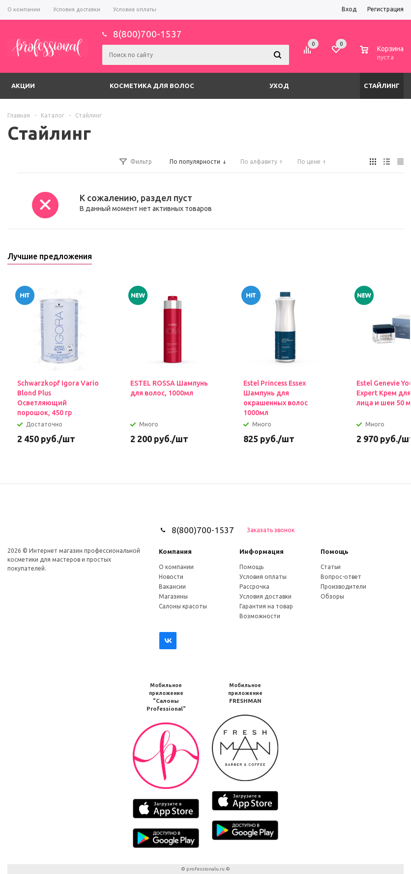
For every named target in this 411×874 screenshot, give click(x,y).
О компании (176, 567)
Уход (279, 85)
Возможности (259, 616)
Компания (175, 551)
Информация (261, 551)
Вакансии (172, 586)
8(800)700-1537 (147, 34)
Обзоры (332, 596)
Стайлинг (382, 85)
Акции (23, 85)
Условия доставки (265, 596)
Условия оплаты (263, 576)
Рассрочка (254, 586)
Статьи (331, 567)
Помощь (335, 551)
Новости (171, 576)
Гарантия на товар (266, 606)
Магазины (173, 596)
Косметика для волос (152, 85)
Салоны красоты (183, 606)
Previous (380, 259)
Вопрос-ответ (341, 576)
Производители (343, 586)
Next (396, 259)
